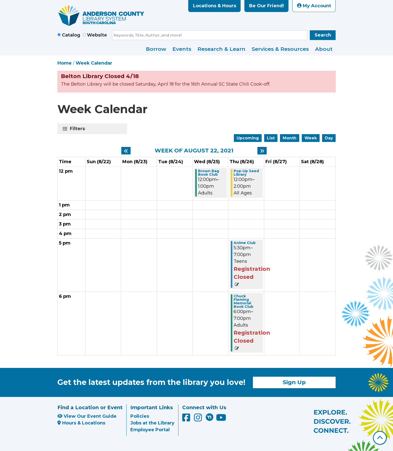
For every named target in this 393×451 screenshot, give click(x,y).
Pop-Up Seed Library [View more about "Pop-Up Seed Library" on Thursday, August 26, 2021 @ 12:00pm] (246, 172)
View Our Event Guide (87, 416)
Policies (139, 416)
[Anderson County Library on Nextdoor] (210, 417)
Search (323, 35)
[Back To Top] (380, 438)
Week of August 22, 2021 (194, 150)
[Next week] (262, 150)
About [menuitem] (324, 49)
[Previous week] (126, 150)
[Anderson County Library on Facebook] (186, 419)
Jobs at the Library (152, 423)
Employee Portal (150, 429)
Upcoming (248, 138)
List (271, 138)
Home (64, 63)
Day (329, 138)
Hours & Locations (81, 423)
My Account (314, 6)
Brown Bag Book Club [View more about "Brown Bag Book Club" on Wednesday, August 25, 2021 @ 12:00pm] (208, 172)
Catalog (71, 35)
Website (97, 35)
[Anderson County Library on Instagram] (198, 419)
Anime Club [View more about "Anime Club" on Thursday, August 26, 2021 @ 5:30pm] (245, 243)
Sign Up (294, 382)
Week (311, 138)
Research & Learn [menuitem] (221, 49)
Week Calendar (94, 63)
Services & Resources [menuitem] (280, 49)
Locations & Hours (214, 6)
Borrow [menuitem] (156, 49)
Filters (78, 128)
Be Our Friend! (266, 6)
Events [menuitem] (181, 49)
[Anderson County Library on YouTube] (221, 419)
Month (290, 138)
